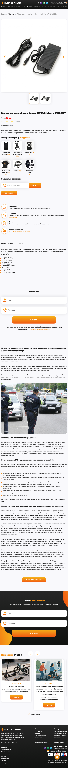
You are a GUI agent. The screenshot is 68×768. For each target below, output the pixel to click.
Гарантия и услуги (19, 6)
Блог (58, 6)
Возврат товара (59, 742)
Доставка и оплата (60, 733)
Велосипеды (5, 758)
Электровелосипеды (7, 754)
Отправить (34, 633)
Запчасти (12, 14)
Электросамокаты (6, 751)
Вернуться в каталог (34, 580)
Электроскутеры (6, 749)
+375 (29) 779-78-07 (56, 2)
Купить (35, 185)
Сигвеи (3, 756)
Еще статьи (34, 714)
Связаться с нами (59, 737)
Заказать (34, 320)
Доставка (29, 6)
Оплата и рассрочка (40, 6)
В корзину (9, 193)
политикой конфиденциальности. (39, 329)
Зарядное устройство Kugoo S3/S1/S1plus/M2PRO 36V (37, 14)
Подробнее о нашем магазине (19, 232)
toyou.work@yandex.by (57, 751)
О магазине (51, 6)
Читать (16, 697)
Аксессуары (4, 763)
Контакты (64, 6)
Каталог (10, 6)
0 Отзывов (17, 121)
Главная (3, 6)
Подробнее (13, 217)
